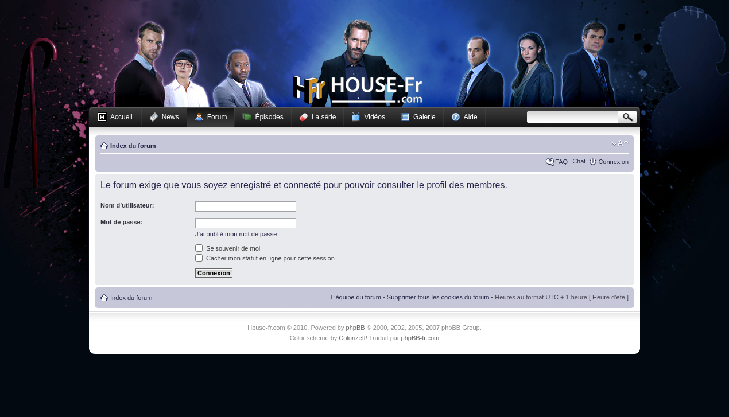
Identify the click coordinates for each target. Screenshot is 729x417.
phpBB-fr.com (420, 337)
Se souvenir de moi (227, 248)
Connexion (613, 161)
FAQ (561, 161)
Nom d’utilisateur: (127, 205)
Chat (578, 161)
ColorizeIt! (353, 337)
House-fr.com (357, 90)
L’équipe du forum (356, 297)
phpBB (355, 327)
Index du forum (133, 145)
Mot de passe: (121, 222)
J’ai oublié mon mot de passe (236, 234)
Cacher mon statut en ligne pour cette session (265, 258)
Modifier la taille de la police (620, 143)
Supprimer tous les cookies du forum (438, 297)
